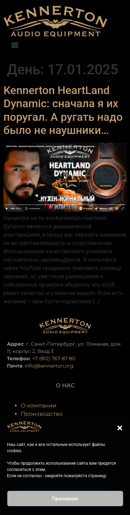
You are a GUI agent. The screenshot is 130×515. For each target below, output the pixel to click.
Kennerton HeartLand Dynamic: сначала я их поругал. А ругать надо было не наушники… (63, 110)
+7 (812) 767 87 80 (53, 358)
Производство (42, 414)
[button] (119, 427)
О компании (39, 405)
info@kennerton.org (49, 366)
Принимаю (65, 499)
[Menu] (15, 45)
